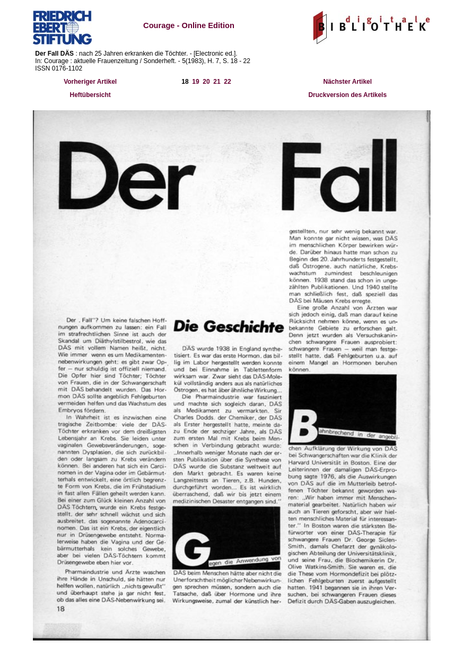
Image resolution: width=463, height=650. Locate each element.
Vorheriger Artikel (90, 81)
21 (216, 81)
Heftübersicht (90, 95)
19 (195, 81)
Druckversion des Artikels (347, 95)
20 (206, 81)
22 (227, 81)
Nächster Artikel (347, 81)
